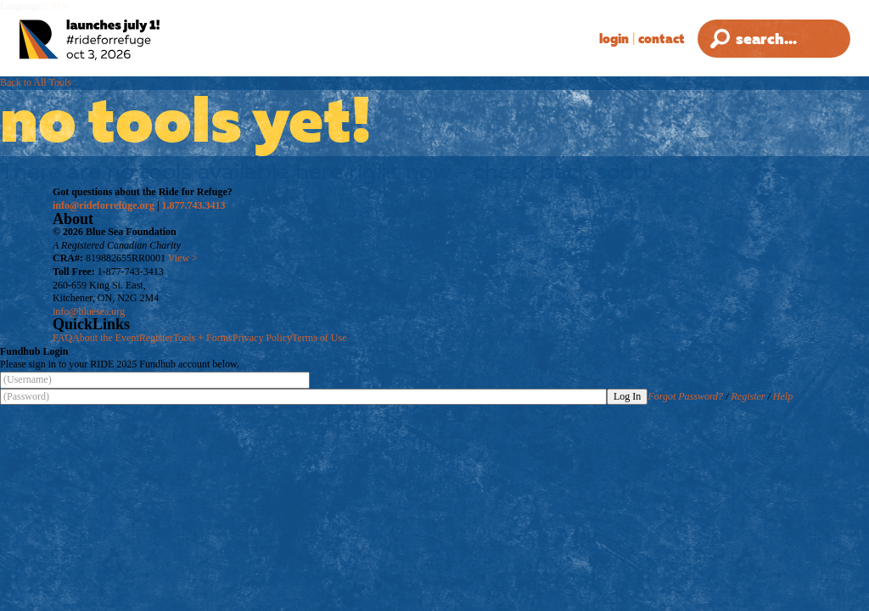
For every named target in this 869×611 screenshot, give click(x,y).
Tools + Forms (203, 338)
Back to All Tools (35, 82)
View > (183, 258)
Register (156, 338)
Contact (661, 38)
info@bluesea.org (89, 311)
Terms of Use (319, 338)
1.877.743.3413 (194, 205)
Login (614, 38)
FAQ (62, 338)
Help (783, 396)
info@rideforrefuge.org (103, 205)
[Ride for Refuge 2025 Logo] (131, 40)
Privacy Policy (262, 338)
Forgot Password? (685, 396)
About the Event (105, 338)
